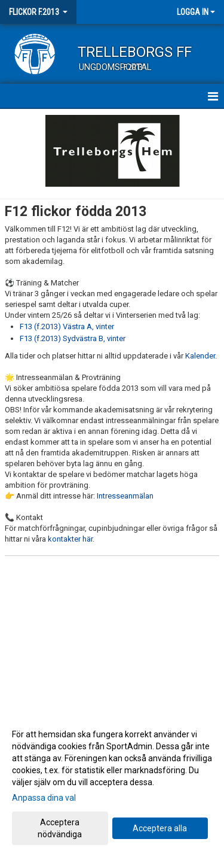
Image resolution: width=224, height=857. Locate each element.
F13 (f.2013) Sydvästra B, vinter (72, 338)
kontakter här (70, 538)
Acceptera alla (160, 828)
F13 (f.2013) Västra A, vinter (67, 326)
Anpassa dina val (44, 798)
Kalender (200, 355)
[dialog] (112, 783)
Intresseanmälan (125, 495)
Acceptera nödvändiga (60, 828)
